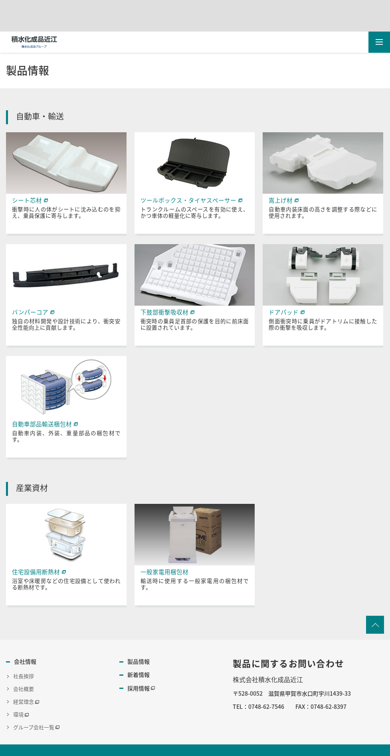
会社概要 (23, 687)
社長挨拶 (23, 675)
